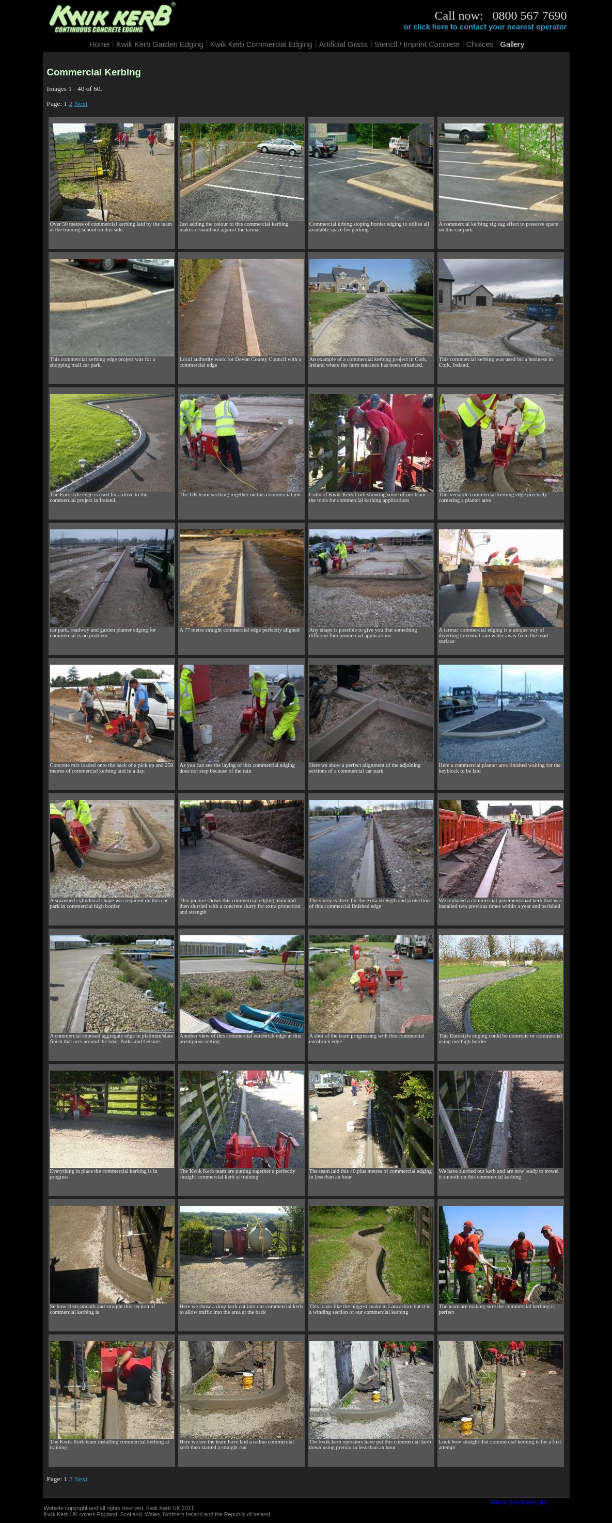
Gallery (512, 44)
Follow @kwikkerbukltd (519, 1502)
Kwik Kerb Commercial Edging (261, 44)
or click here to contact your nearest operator (485, 27)
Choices (480, 44)
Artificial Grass (343, 44)
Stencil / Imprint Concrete (417, 44)
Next (80, 103)
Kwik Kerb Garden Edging (159, 44)
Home (99, 44)
